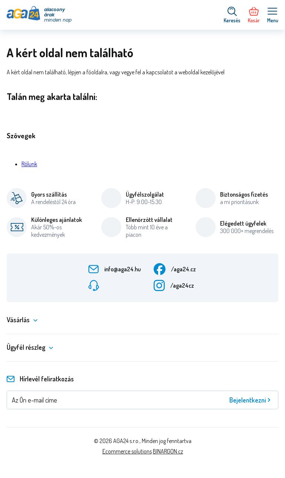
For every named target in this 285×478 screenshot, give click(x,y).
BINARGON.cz (168, 451)
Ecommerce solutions (127, 451)
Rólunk (29, 164)
